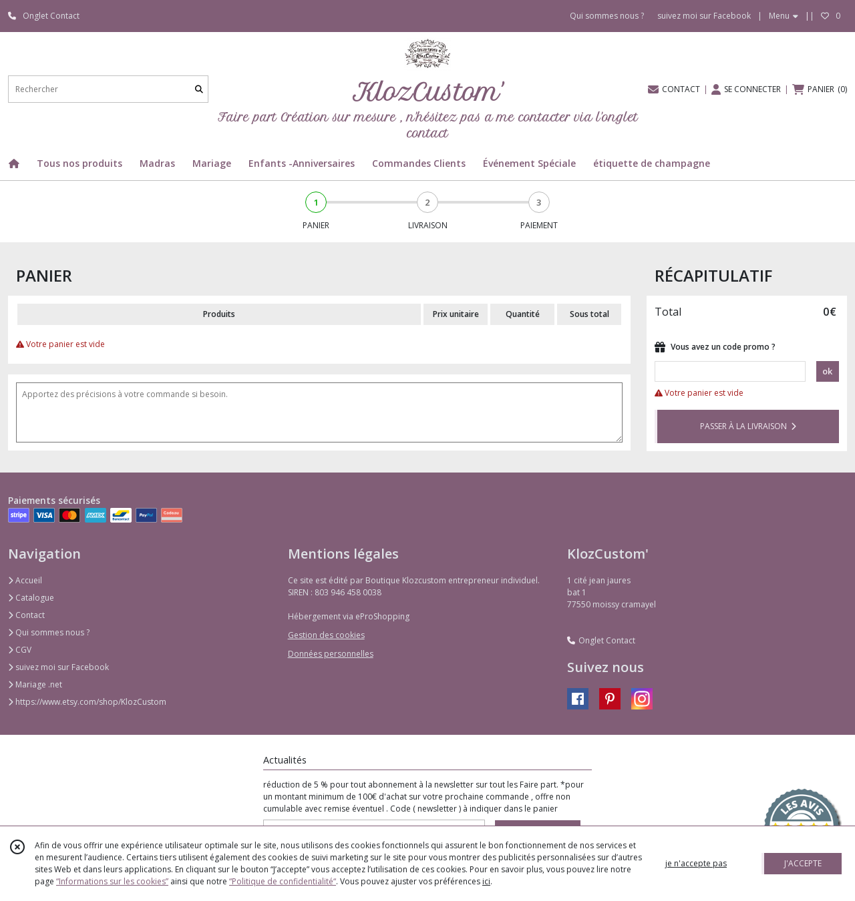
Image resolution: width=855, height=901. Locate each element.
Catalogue (31, 597)
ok (827, 371)
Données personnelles (330, 653)
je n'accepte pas (696, 863)
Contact (26, 615)
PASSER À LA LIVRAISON (748, 426)
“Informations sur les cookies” (112, 881)
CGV (19, 649)
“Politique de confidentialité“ (282, 881)
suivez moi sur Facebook (58, 667)
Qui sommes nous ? (49, 632)
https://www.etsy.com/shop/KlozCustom (87, 701)
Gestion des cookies (326, 635)
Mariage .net (35, 684)
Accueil (25, 580)
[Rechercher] (199, 89)
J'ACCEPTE (803, 863)
